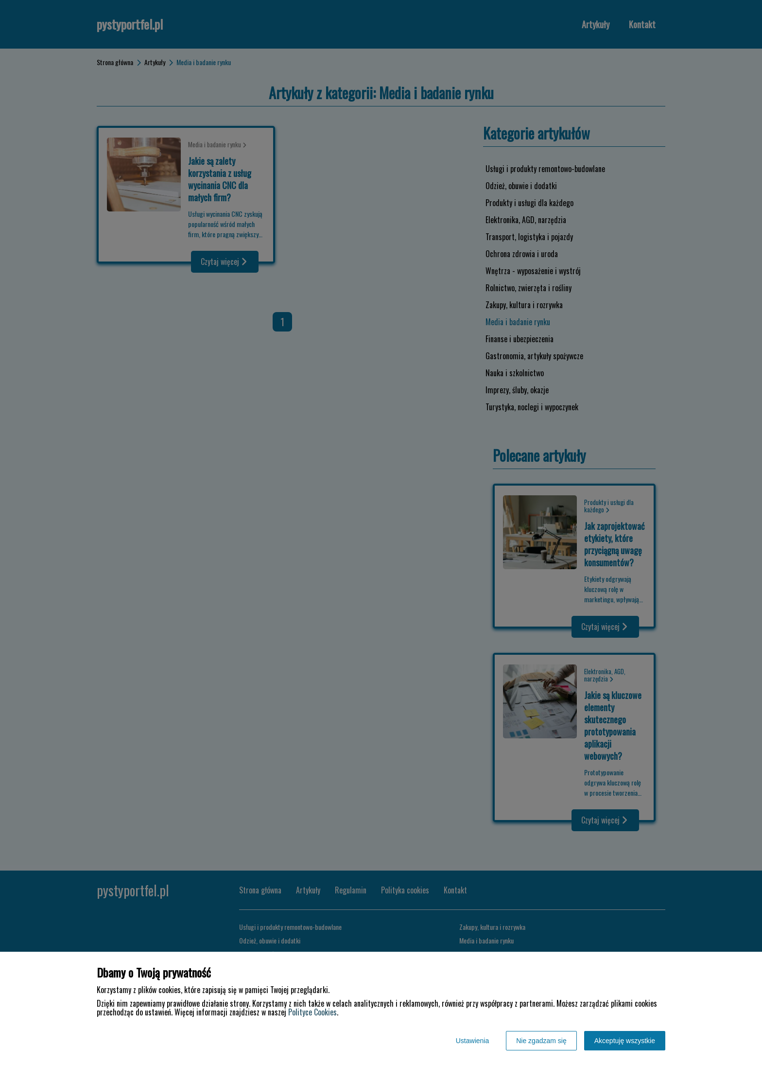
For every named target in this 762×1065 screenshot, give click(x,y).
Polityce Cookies (312, 1012)
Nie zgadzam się (541, 1041)
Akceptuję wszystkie (624, 1041)
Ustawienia (472, 1041)
